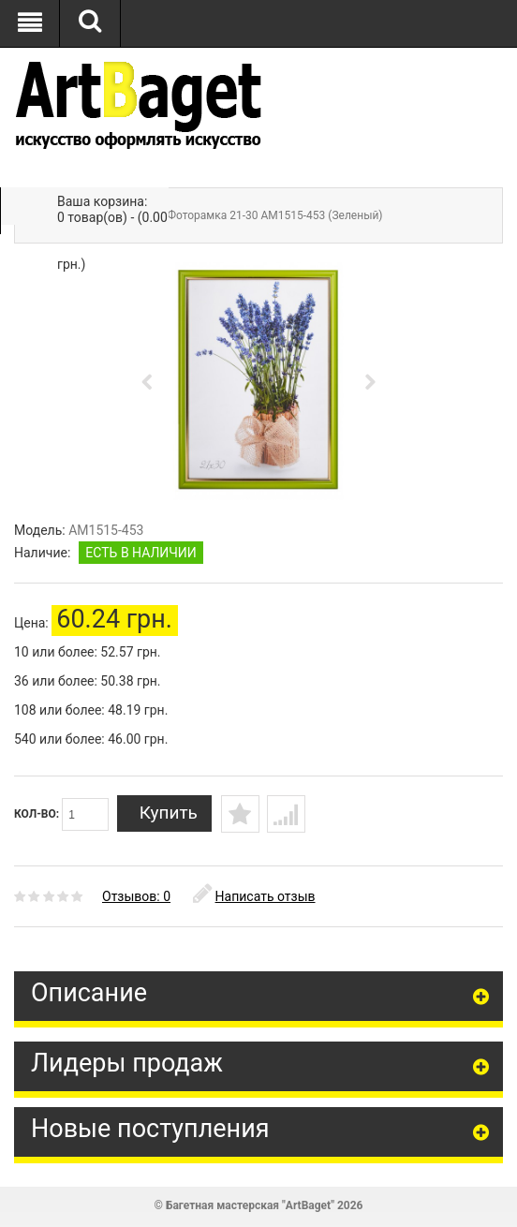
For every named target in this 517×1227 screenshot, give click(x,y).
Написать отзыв (254, 896)
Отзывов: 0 (136, 896)
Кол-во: (61, 814)
